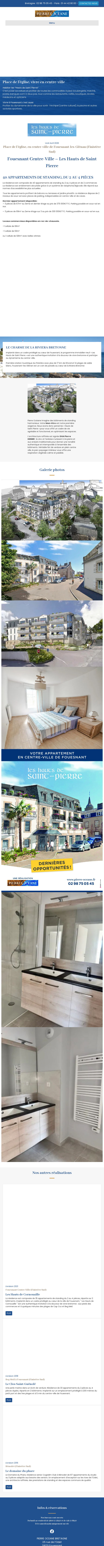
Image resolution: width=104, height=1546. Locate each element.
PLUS (9, 1313)
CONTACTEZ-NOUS (88, 3)
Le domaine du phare (20, 1471)
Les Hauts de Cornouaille (23, 1294)
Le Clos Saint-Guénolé (21, 1384)
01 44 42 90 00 (68, 3)
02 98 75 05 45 (44, 3)
